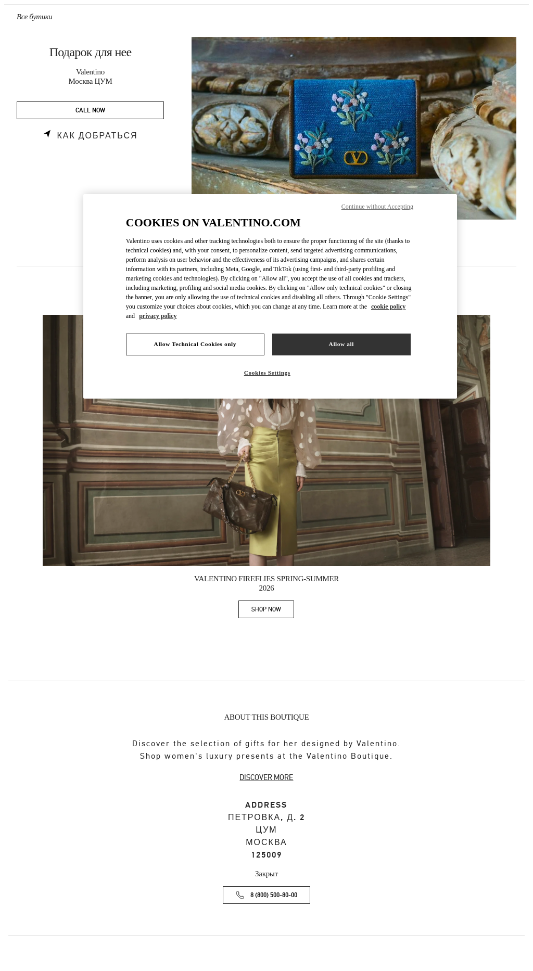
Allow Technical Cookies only (195, 344)
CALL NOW (90, 110)
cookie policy (388, 306)
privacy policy (157, 316)
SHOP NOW (272, 611)
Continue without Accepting (377, 206)
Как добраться (97, 136)
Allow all (341, 344)
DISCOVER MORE (266, 777)
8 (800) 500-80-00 (273, 895)
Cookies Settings (267, 372)
